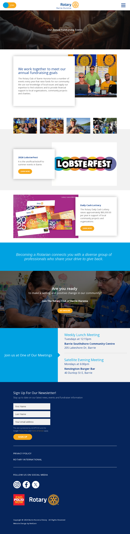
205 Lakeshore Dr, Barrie (95, 345)
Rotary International (27, 459)
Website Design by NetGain (25, 523)
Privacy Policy (23, 431)
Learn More (25, 171)
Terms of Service (38, 431)
